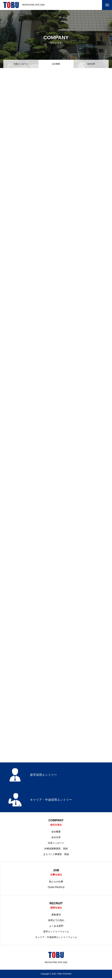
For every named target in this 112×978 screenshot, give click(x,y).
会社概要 (56, 831)
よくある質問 (56, 926)
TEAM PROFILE (56, 887)
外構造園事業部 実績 (56, 848)
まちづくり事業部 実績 (56, 854)
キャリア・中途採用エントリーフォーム (56, 937)
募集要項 (56, 914)
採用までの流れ (56, 920)
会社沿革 (91, 64)
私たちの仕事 (56, 881)
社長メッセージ (21, 64)
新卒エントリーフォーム (56, 931)
